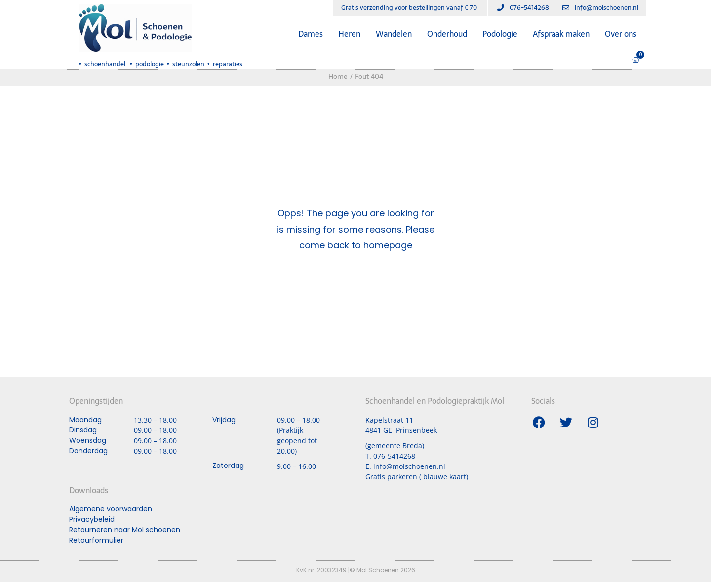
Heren (349, 33)
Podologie (499, 33)
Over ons (620, 33)
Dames (310, 33)
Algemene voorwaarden (110, 509)
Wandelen (394, 33)
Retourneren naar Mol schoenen (124, 530)
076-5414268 (394, 456)
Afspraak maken (561, 33)
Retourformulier (96, 540)
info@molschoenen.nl (409, 466)
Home (338, 76)
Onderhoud (447, 33)
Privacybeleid (92, 519)
